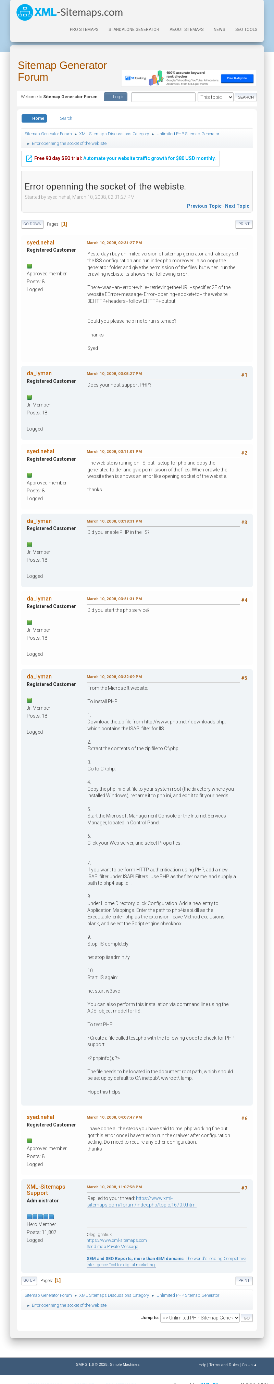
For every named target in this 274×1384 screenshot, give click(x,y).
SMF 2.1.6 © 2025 (92, 1364)
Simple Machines (124, 1364)
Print (244, 224)
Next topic (237, 206)
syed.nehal (40, 242)
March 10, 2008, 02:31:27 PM (114, 242)
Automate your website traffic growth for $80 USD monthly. (120, 159)
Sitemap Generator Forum (62, 71)
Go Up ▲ (249, 1364)
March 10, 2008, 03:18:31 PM (114, 521)
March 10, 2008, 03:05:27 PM (114, 373)
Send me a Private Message (112, 1246)
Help (202, 1364)
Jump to (149, 1317)
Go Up (29, 1280)
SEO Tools (246, 29)
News (219, 29)
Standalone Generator (134, 29)
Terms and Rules (224, 1364)
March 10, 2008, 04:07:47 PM (114, 1117)
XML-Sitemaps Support (46, 1189)
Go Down (32, 224)
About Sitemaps (186, 29)
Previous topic (204, 206)
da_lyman (39, 373)
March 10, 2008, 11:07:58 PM (114, 1187)
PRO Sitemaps (84, 29)
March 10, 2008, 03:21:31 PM (114, 598)
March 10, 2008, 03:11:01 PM (114, 451)
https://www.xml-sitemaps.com (117, 1240)
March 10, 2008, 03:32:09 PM (114, 676)
